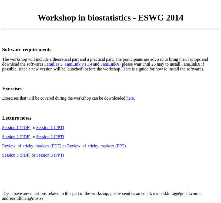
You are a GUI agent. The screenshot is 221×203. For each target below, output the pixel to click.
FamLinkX (110, 64)
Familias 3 (53, 64)
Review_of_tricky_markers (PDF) (31, 146)
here (130, 98)
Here (126, 69)
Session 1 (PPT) (50, 127)
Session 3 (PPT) (50, 155)
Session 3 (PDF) (16, 155)
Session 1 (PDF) (16, 127)
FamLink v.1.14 (78, 64)
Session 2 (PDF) (16, 136)
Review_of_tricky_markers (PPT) (96, 146)
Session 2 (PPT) (50, 136)
